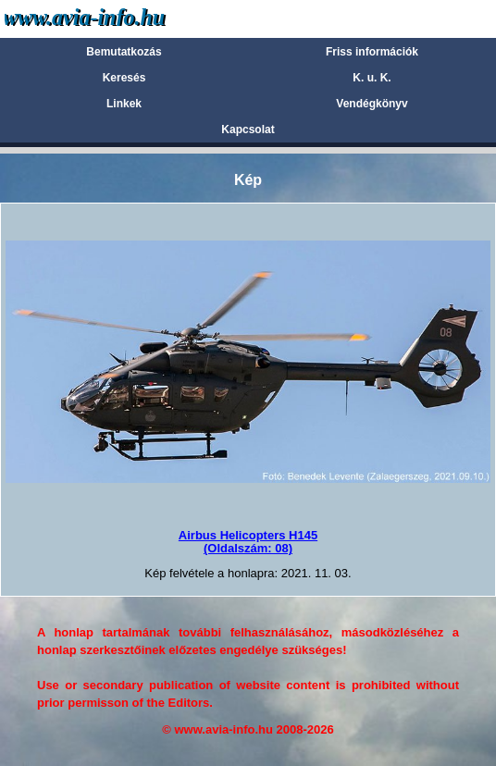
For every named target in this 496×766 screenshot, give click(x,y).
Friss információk (372, 51)
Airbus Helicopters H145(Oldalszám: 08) (248, 541)
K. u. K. (372, 77)
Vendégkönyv (371, 103)
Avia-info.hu (117, 18)
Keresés (124, 77)
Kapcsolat (247, 129)
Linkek (124, 103)
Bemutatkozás (123, 51)
